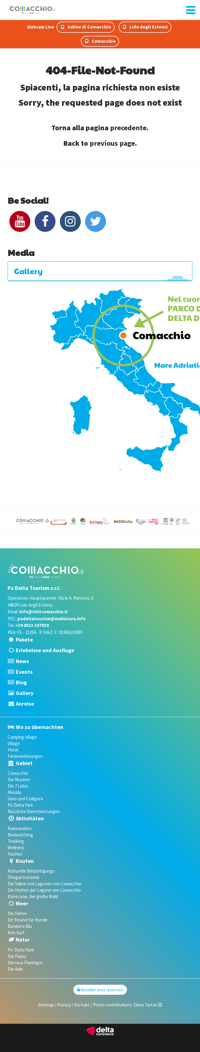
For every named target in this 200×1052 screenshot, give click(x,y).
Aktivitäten (30, 818)
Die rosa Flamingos (25, 962)
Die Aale (15, 969)
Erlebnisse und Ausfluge (45, 650)
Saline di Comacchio (85, 27)
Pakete (24, 639)
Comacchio (100, 41)
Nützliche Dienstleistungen (34, 811)
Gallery (24, 692)
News (22, 661)
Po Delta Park (20, 805)
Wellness (16, 847)
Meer (22, 903)
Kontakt (82, 1005)
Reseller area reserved (100, 989)
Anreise (25, 703)
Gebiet (24, 763)
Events (24, 671)
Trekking (16, 841)
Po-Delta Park (21, 950)
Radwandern (20, 828)
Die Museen (19, 779)
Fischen (15, 854)
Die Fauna (17, 956)
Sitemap (46, 1005)
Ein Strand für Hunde (27, 920)
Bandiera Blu (20, 926)
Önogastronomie (24, 877)
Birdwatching (20, 835)
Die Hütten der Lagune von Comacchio (44, 890)
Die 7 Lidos (18, 786)
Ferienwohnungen (25, 756)
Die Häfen (17, 913)
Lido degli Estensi (145, 27)
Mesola (14, 792)
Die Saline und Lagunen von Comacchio (44, 884)
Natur (23, 939)
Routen (25, 860)
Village (14, 743)
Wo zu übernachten (39, 726)
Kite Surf (16, 932)
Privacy (64, 1005)
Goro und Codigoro (25, 799)
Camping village (22, 737)
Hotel (13, 750)
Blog (21, 682)
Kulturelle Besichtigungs (31, 871)
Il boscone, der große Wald (33, 896)
